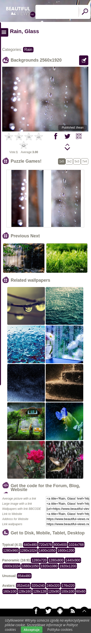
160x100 (9, 591)
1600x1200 (66, 550)
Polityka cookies (60, 629)
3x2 (69, 161)
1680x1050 (30, 566)
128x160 (24, 591)
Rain (28, 49)
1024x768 (76, 545)
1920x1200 (67, 566)
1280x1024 (28, 550)
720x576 (45, 545)
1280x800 (56, 560)
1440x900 (73, 560)
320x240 (38, 585)
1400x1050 (47, 550)
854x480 (24, 576)
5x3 (76, 161)
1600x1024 (11, 566)
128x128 (39, 591)
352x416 (23, 585)
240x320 (53, 585)
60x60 (80, 591)
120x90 (53, 591)
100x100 (67, 591)
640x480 (30, 545)
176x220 (68, 585)
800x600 (60, 545)
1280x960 (10, 550)
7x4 (84, 161)
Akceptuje (32, 629)
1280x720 (39, 560)
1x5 (61, 161)
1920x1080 (49, 566)
